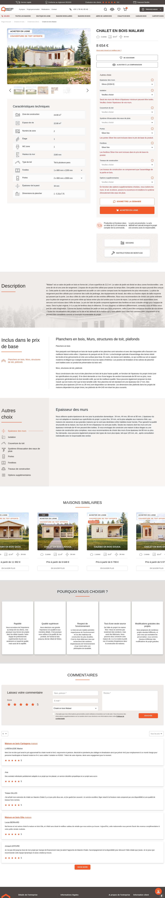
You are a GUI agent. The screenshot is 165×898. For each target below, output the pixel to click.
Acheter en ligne (129, 210)
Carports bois (158, 16)
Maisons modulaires (64, 16)
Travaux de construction (127, 160)
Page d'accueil (6, 22)
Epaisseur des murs (127, 80)
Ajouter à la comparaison (129, 65)
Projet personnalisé (33, 9)
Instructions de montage (129, 253)
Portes (127, 129)
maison (21, 743)
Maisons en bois (84, 16)
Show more (82, 867)
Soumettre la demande (129, 201)
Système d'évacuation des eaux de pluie (127, 118)
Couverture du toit (127, 108)
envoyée (148, 716)
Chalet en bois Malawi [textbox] (62, 708)
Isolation (127, 90)
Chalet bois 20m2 (33, 22)
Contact (54, 9)
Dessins (130, 243)
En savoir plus (58, 568)
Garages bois (141, 16)
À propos (22, 9)
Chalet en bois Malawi (49, 22)
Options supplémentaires (127, 178)
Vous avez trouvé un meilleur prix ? (108, 50)
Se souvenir (128, 58)
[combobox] (75, 708)
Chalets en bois (124, 16)
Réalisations (45, 9)
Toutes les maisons (23, 16)
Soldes (7, 16)
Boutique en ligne (43, 16)
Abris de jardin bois (104, 16)
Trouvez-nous (152, 9)
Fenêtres (127, 143)
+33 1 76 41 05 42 (80, 9)
